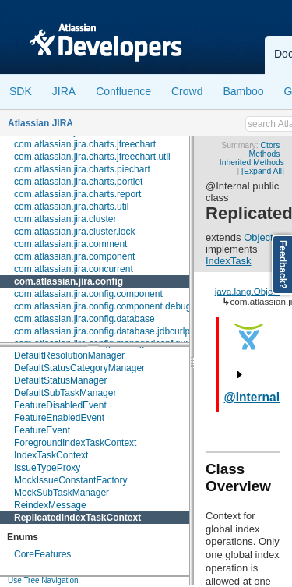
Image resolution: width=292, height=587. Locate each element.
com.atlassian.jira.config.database (84, 318)
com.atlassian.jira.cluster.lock (74, 231)
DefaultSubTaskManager (65, 392)
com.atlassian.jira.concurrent (73, 268)
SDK (20, 91)
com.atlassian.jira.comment (70, 244)
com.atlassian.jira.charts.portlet (78, 181)
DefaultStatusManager (60, 380)
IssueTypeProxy (47, 467)
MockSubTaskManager (61, 492)
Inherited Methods (252, 162)
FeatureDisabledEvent (60, 405)
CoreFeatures (42, 554)
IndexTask (229, 261)
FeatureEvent (42, 430)
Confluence (123, 91)
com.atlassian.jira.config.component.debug (102, 306)
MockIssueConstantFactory (70, 480)
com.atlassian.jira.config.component (88, 293)
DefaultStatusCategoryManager (79, 367)
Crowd (186, 91)
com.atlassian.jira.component (74, 256)
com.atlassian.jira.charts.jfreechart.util (92, 156)
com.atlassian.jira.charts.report (77, 194)
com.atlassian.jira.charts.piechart (82, 169)
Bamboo (243, 91)
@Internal (252, 397)
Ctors (270, 145)
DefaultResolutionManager (69, 355)
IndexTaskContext (51, 455)
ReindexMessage (50, 505)
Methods (264, 154)
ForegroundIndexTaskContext (75, 442)
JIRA (64, 91)
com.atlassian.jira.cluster (65, 219)
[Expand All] (262, 171)
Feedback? (282, 264)
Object (258, 237)
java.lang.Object (247, 291)
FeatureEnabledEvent (59, 417)
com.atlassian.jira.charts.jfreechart (85, 144)
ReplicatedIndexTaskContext (77, 517)
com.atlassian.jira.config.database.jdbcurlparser (112, 331)
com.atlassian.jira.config (68, 281)
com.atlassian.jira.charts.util (71, 206)
